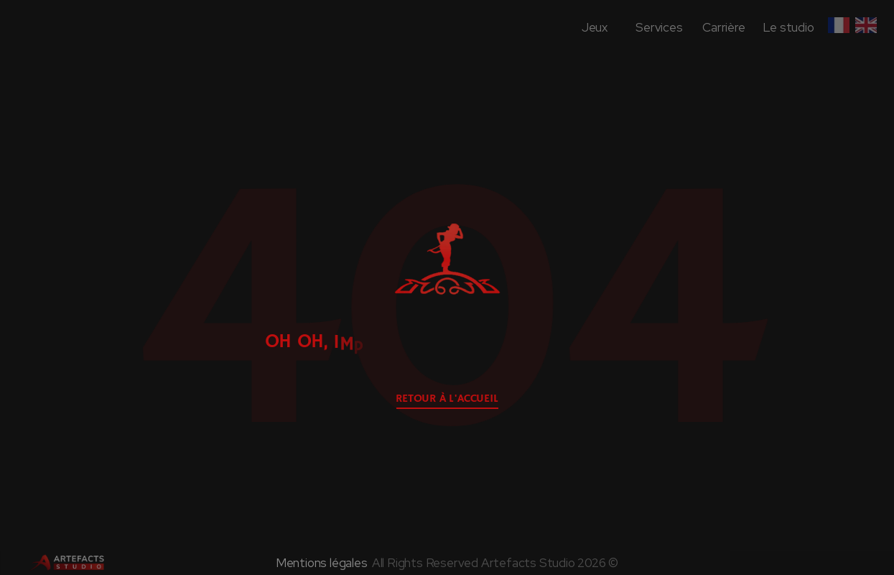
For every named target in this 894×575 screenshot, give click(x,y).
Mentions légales (322, 563)
